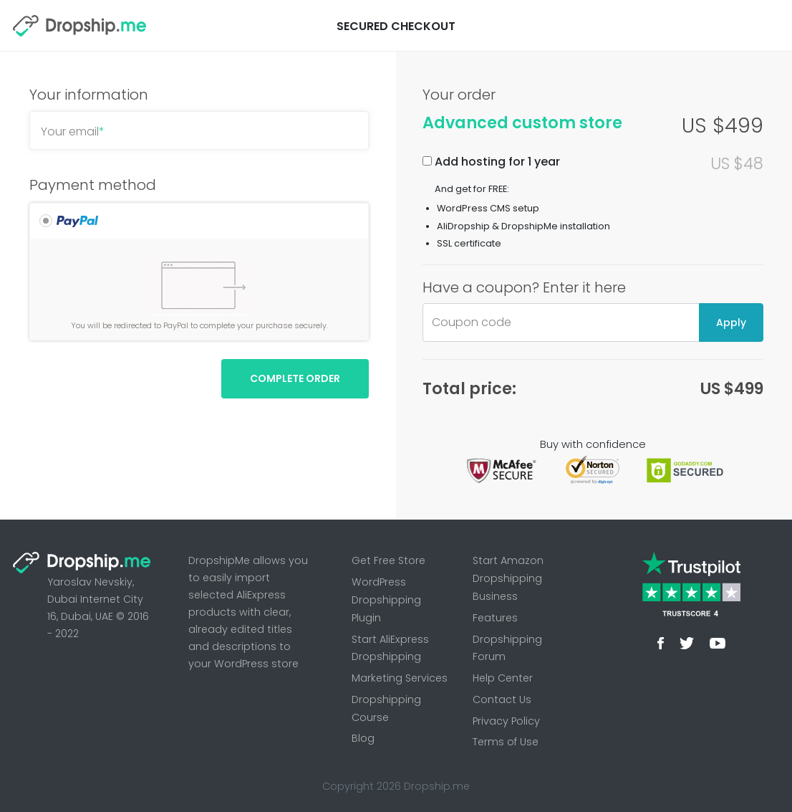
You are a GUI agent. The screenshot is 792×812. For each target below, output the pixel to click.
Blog (363, 738)
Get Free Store (388, 560)
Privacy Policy (506, 721)
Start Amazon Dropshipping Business (508, 578)
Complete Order (295, 378)
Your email (73, 131)
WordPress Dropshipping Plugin (386, 600)
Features (495, 618)
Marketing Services (400, 678)
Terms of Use (506, 742)
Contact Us (502, 699)
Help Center (503, 678)
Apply (731, 322)
